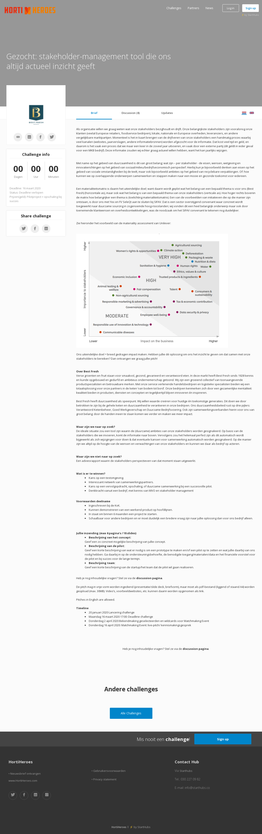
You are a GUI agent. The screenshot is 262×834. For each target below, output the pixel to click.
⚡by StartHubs (250, 14)
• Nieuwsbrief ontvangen (25, 773)
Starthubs (186, 771)
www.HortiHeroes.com (23, 780)
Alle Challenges (131, 713)
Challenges (173, 8)
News (209, 8)
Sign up (251, 8)
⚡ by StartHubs (140, 827)
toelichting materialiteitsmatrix (148, 197)
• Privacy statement (104, 779)
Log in (230, 8)
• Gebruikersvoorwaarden (109, 771)
